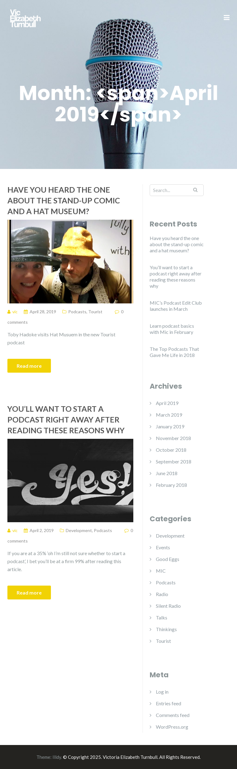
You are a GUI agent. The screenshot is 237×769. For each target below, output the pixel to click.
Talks (161, 617)
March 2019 (169, 415)
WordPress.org (172, 727)
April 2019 (167, 403)
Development (79, 530)
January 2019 (170, 426)
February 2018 (171, 485)
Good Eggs (167, 559)
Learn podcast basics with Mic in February (172, 329)
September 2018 (173, 461)
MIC (161, 571)
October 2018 (171, 450)
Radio (162, 594)
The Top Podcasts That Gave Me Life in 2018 (174, 352)
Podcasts (77, 311)
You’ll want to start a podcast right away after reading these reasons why (66, 419)
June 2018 (166, 473)
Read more (29, 366)
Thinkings (166, 629)
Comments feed (172, 715)
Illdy (56, 757)
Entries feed (168, 703)
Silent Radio (168, 606)
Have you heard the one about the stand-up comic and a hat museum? (63, 200)
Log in (162, 692)
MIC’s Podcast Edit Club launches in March (176, 306)
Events (163, 547)
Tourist (95, 311)
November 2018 (173, 438)
